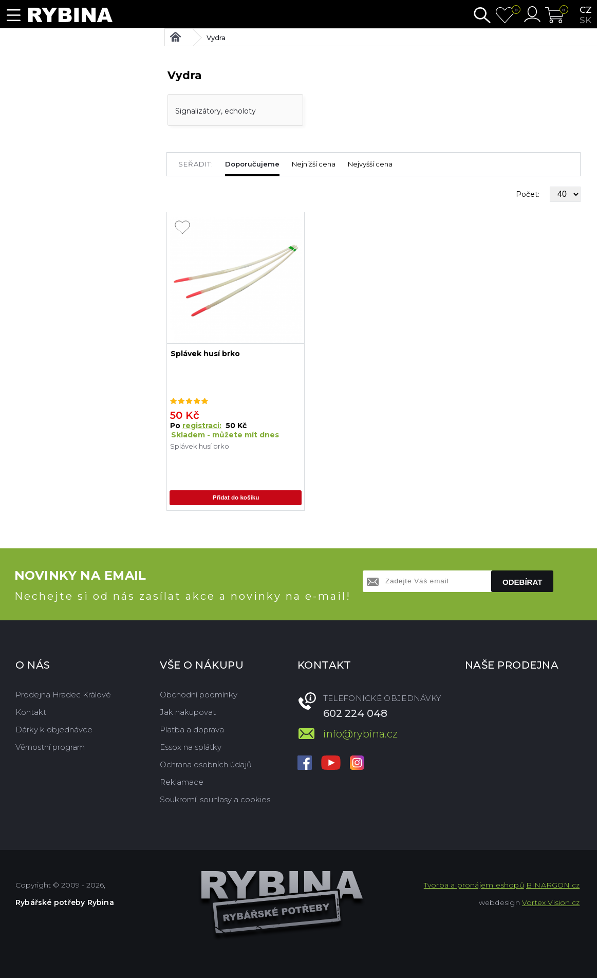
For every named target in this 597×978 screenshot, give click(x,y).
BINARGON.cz (553, 885)
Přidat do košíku (236, 498)
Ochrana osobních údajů (206, 764)
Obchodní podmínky (198, 694)
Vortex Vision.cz (551, 902)
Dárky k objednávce (53, 729)
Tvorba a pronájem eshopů (474, 885)
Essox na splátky (190, 747)
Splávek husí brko (205, 353)
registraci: (201, 425)
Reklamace (181, 782)
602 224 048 (355, 713)
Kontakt (30, 712)
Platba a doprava (192, 729)
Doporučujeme (252, 164)
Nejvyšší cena (370, 164)
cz (586, 10)
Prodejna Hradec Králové (63, 694)
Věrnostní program (50, 747)
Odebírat (522, 582)
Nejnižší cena (313, 164)
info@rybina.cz (360, 734)
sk (585, 20)
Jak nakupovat (188, 712)
